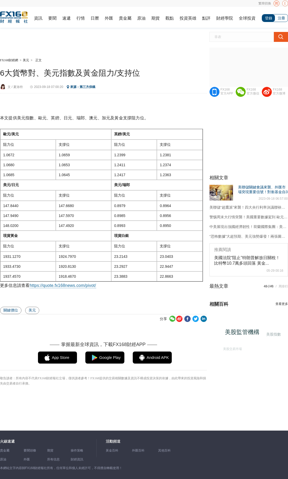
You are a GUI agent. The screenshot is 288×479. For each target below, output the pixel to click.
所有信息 (53, 459)
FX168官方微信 (253, 91)
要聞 (52, 18)
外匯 (109, 18)
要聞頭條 (30, 450)
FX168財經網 (9, 60)
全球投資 (247, 18)
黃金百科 (112, 450)
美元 (26, 60)
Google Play (110, 357)
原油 (141, 18)
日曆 (95, 18)
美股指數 (273, 334)
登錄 (268, 18)
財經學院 (224, 18)
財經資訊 (77, 459)
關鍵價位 (10, 310)
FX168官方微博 (279, 91)
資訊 (38, 18)
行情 (80, 18)
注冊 (281, 18)
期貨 (155, 18)
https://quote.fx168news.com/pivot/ (63, 285)
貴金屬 (125, 18)
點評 (206, 18)
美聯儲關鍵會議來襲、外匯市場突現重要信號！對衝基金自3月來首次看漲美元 (263, 192)
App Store (60, 357)
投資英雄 (188, 18)
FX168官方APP (226, 91)
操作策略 (77, 450)
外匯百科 (138, 450)
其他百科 (164, 450)
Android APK (158, 357)
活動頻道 (113, 441)
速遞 (66, 18)
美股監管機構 (243, 333)
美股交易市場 (231, 348)
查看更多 (281, 304)
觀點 (169, 18)
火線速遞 (7, 441)
